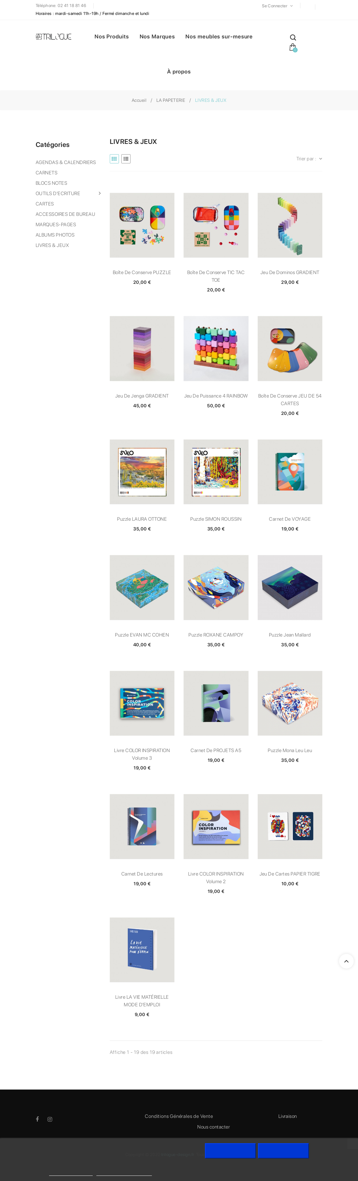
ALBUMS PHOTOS (55, 235)
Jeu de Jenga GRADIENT (142, 396)
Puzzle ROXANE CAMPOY (215, 635)
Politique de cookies (71, 1173)
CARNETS (46, 173)
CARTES (45, 204)
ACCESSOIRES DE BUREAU (65, 214)
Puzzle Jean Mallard (290, 635)
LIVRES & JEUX (52, 245)
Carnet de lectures (142, 874)
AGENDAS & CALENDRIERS (66, 162)
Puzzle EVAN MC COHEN (142, 635)
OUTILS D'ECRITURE (58, 193)
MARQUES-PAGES (56, 224)
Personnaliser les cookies (124, 1173)
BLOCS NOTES (51, 183)
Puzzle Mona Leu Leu (290, 750)
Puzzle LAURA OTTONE (142, 519)
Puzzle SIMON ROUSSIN (216, 519)
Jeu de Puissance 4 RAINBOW (216, 396)
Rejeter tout (230, 1151)
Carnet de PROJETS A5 (216, 750)
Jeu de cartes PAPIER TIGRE (290, 874)
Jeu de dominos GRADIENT (290, 272)
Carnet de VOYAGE (290, 519)
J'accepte (283, 1151)
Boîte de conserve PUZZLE (142, 272)
